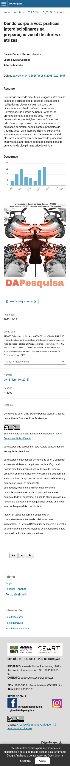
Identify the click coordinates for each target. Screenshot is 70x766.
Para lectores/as (14, 617)
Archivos (19, 12)
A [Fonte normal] (22, 555)
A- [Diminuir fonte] (30, 555)
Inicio (7, 12)
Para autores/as (14, 622)
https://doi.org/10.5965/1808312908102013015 (37, 75)
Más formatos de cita (17, 361)
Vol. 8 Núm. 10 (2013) (40, 12)
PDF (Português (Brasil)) (22, 301)
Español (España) (16, 588)
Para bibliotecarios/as (17, 628)
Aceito (42, 760)
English (10, 583)
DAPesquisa (16, 3)
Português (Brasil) (16, 594)
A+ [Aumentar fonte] (13, 555)
